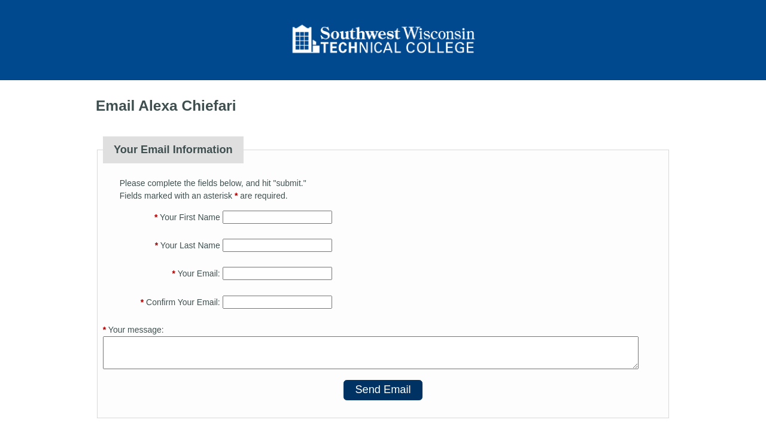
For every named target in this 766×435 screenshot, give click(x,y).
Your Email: (196, 273)
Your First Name (187, 217)
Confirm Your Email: (180, 302)
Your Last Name (187, 245)
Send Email (383, 390)
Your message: (133, 329)
